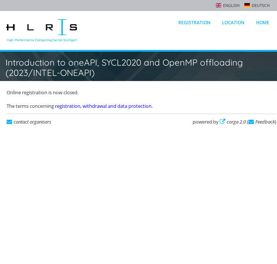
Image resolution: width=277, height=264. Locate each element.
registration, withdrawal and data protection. (104, 106)
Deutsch (261, 5)
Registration (194, 22)
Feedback (265, 121)
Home (262, 22)
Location (233, 22)
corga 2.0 (236, 121)
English (231, 5)
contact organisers (32, 121)
